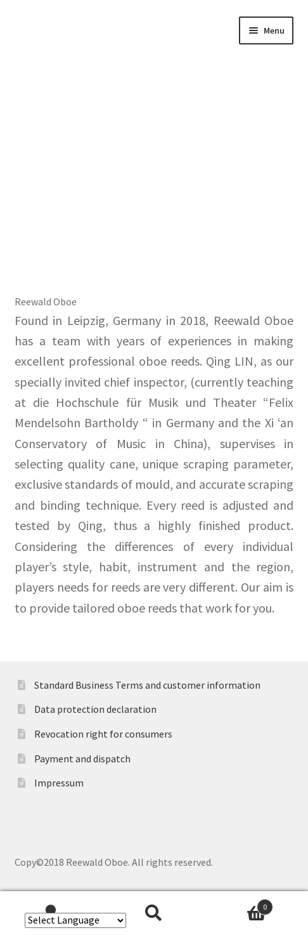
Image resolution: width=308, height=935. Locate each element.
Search (154, 913)
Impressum (59, 782)
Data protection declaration (95, 709)
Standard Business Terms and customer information (147, 685)
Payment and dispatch (82, 758)
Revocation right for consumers (103, 733)
